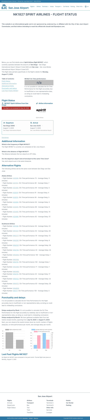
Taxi (28, 407)
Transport (30, 403)
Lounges (49, 412)
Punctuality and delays (9, 88)
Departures (11, 405)
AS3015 (15, 197)
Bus (28, 405)
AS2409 (15, 188)
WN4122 (16, 279)
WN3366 (16, 267)
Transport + (58, 6)
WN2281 (16, 240)
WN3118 (15, 262)
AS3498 (15, 216)
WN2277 (16, 236)
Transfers (30, 412)
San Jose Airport (18, 8)
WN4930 (16, 288)
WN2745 (16, 250)
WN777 (15, 291)
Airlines (39, 6)
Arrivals (9, 403)
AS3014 (15, 192)
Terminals (49, 400)
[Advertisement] (45, 47)
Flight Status (6, 81)
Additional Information (9, 83)
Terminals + (45, 6)
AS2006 (15, 178)
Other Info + (79, 6)
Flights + (32, 6)
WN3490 (16, 271)
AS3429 (15, 207)
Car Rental (66, 6)
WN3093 (16, 255)
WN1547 (15, 231)
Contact (31, 418)
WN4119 (15, 274)
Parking (72, 6)
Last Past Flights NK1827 (10, 91)
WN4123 (16, 283)
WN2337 (16, 245)
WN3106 (16, 260)
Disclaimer (25, 418)
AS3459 (15, 212)
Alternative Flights (8, 86)
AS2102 (15, 183)
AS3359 (15, 202)
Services (49, 410)
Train (28, 410)
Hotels (52, 6)
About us (36, 418)
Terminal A (49, 403)
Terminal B (49, 405)
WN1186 (15, 226)
